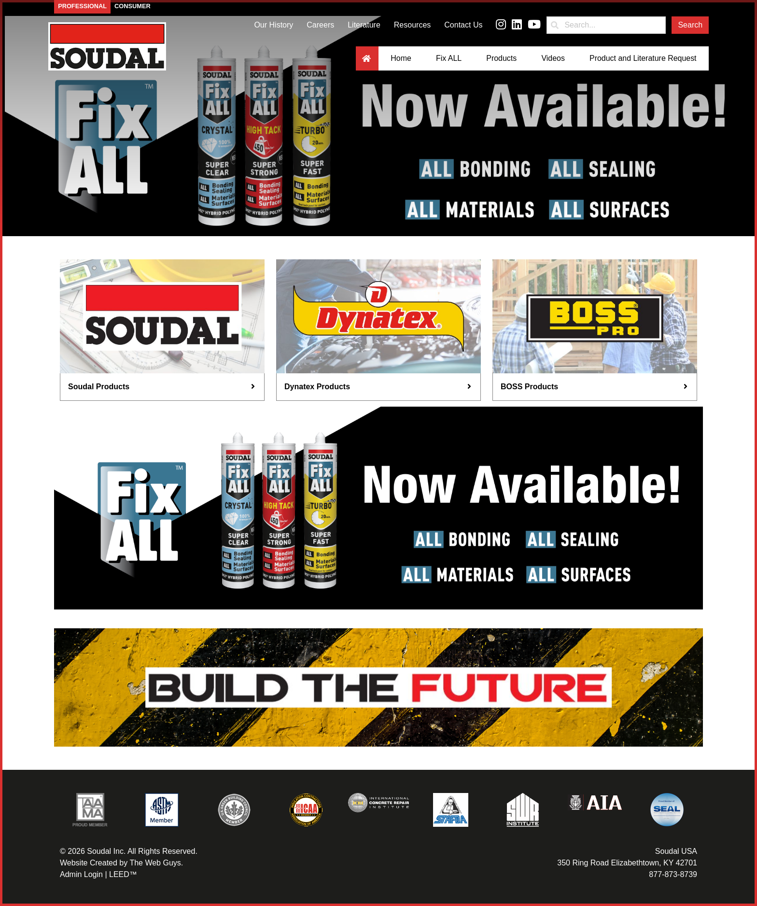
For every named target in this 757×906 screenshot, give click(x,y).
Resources (412, 27)
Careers (320, 27)
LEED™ (123, 874)
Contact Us (463, 27)
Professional (82, 8)
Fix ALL (448, 61)
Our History (273, 27)
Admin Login (81, 874)
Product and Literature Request (642, 61)
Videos (552, 61)
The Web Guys (155, 863)
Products (501, 61)
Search (690, 27)
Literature (364, 27)
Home (400, 61)
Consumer (132, 8)
